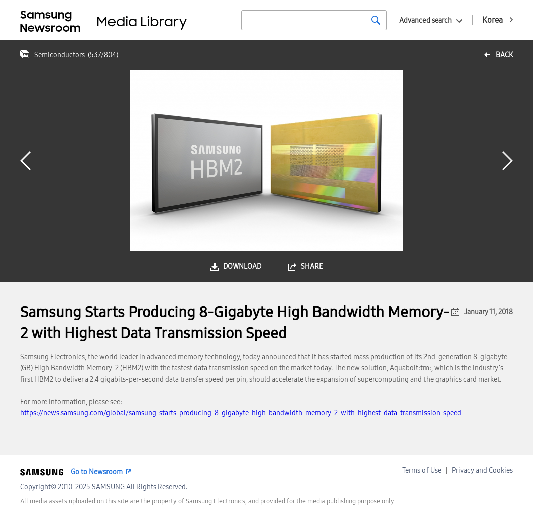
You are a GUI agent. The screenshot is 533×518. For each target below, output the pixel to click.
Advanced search (425, 20)
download (242, 266)
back (504, 55)
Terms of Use (421, 470)
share (312, 266)
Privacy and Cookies (482, 470)
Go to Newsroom (97, 472)
